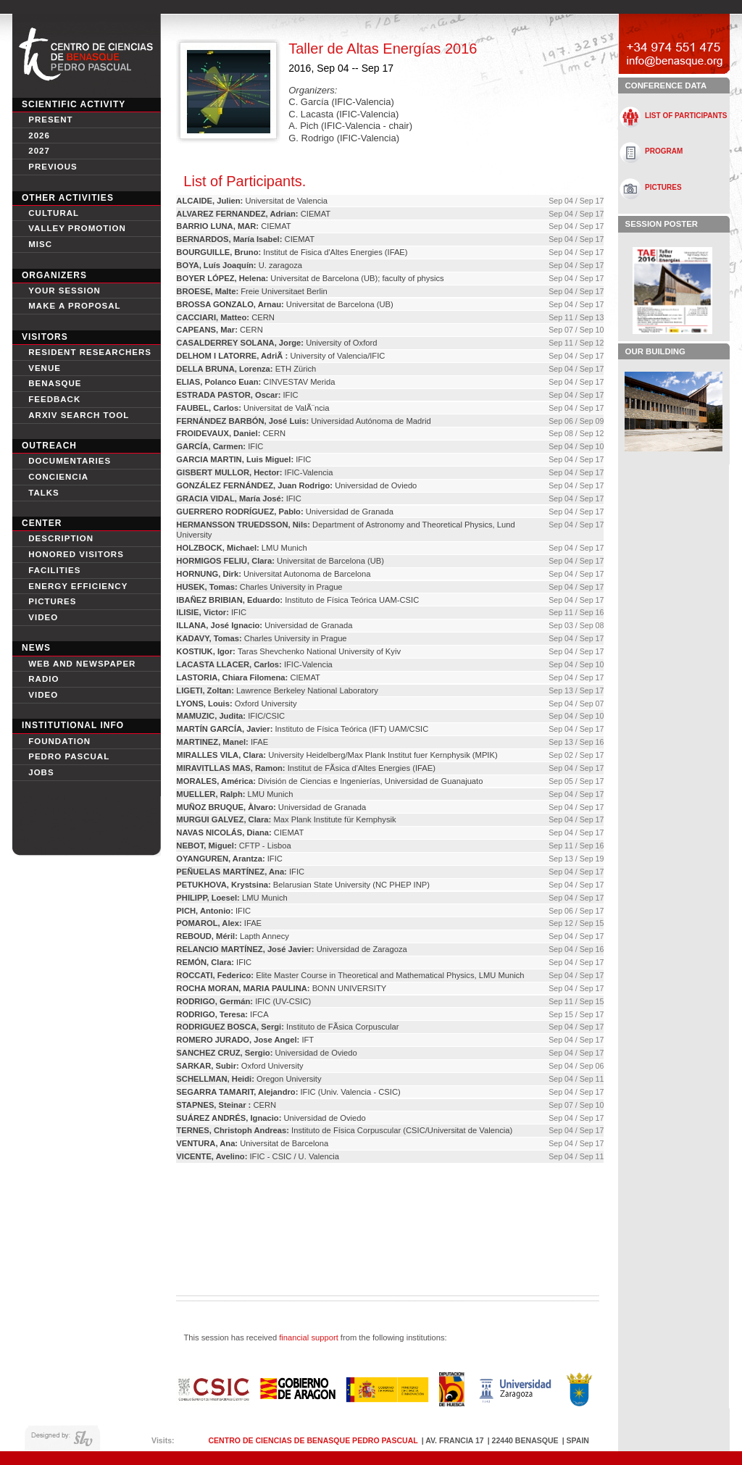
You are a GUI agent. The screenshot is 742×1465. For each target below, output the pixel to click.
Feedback (54, 399)
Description (60, 538)
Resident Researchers (89, 352)
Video (43, 694)
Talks (43, 492)
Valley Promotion (77, 228)
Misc (40, 244)
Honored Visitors (76, 554)
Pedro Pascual (68, 756)
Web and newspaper (82, 663)
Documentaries (69, 460)
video (43, 617)
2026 (39, 135)
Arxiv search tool (78, 415)
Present (50, 119)
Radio (43, 679)
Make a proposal (74, 305)
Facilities (54, 570)
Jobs (41, 772)
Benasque (54, 383)
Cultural (53, 213)
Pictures (52, 601)
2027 (39, 150)
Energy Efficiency (78, 586)
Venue (44, 368)
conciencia (58, 476)
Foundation (59, 741)
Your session (64, 290)
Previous (53, 166)
